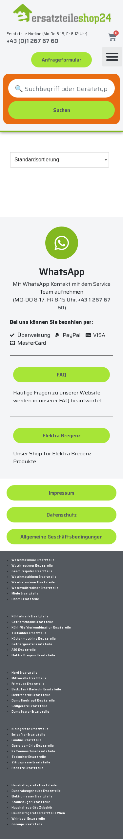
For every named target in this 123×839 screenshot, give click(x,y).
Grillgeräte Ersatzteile (29, 706)
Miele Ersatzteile (24, 593)
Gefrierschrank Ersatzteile (32, 622)
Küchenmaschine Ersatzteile (33, 638)
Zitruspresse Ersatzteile (30, 762)
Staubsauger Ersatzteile (30, 802)
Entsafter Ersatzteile (28, 734)
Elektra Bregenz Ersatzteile (33, 655)
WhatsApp (61, 271)
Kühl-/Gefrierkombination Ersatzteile (41, 627)
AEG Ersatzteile (23, 649)
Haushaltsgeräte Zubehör (31, 807)
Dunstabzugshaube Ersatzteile (36, 791)
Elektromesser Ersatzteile (31, 796)
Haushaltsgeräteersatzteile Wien (38, 813)
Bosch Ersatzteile (25, 599)
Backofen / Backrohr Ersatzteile (36, 689)
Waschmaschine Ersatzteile (32, 560)
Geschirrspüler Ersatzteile (31, 571)
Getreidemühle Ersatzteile (32, 745)
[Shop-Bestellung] (59, 160)
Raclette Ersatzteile (27, 768)
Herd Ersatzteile (24, 672)
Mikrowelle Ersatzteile (29, 678)
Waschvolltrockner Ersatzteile (34, 588)
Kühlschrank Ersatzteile (30, 616)
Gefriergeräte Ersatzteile (31, 644)
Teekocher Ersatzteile (28, 757)
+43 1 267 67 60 (84, 304)
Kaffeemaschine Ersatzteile (33, 751)
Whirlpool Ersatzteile (28, 818)
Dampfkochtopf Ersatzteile (33, 700)
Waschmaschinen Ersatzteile (33, 577)
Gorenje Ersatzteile (26, 824)
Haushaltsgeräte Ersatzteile (34, 785)
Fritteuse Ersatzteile (28, 684)
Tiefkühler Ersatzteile (29, 633)
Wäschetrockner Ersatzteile (33, 582)
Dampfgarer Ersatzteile (30, 711)
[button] (112, 56)
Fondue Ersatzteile (26, 740)
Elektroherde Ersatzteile (30, 695)
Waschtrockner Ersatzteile (32, 565)
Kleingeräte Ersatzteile (30, 729)
